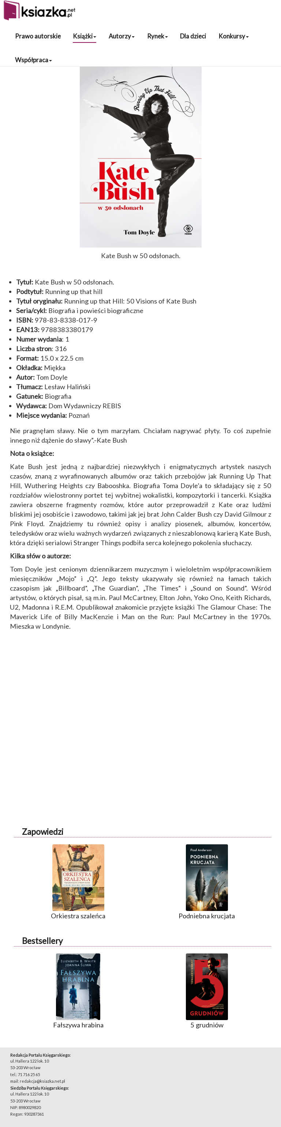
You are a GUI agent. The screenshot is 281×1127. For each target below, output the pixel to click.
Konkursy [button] (233, 36)
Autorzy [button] (122, 36)
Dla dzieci (193, 36)
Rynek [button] (157, 36)
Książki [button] (84, 36)
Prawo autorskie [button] (38, 36)
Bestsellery (42, 941)
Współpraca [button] (33, 60)
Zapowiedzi (42, 832)
